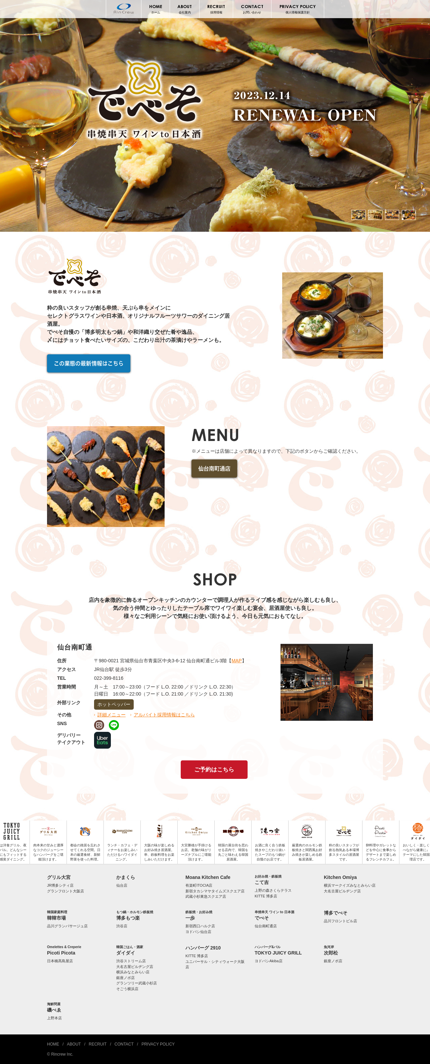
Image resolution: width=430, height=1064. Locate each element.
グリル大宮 (59, 877)
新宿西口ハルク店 (200, 926)
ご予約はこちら (214, 769)
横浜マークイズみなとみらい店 (350, 885)
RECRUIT (216, 9)
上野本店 (54, 1018)
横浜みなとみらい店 (132, 972)
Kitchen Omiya (340, 877)
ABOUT (185, 9)
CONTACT (252, 9)
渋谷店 (121, 926)
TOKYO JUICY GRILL (284, 950)
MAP (236, 660)
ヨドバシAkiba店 (269, 961)
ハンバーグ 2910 (203, 947)
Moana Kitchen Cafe (207, 877)
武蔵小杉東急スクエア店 (205, 896)
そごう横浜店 (127, 989)
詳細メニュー (111, 714)
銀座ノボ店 (125, 978)
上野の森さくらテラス (273, 890)
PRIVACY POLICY (297, 9)
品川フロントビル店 (340, 921)
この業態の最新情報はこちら (89, 363)
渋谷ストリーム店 (131, 961)
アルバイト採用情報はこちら (164, 714)
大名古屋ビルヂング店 (342, 891)
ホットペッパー (113, 704)
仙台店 (121, 885)
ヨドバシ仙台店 (198, 932)
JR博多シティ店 (60, 885)
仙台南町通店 (214, 468)
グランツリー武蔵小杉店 (136, 983)
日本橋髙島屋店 (60, 961)
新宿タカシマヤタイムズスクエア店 (215, 891)
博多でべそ (335, 913)
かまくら (125, 877)
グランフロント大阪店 (65, 891)
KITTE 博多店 (266, 896)
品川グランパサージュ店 (67, 926)
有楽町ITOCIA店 (198, 885)
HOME (155, 9)
